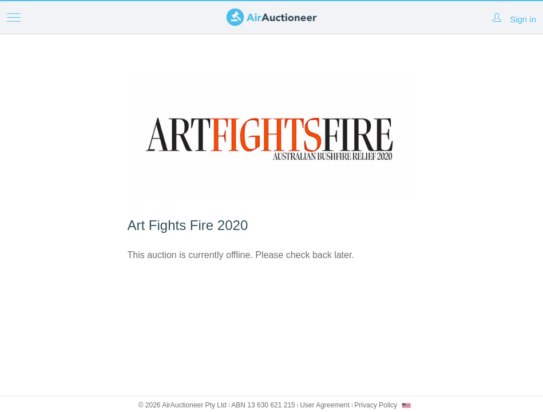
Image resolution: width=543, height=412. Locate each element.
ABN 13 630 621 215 (263, 405)
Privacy (375, 405)
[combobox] (406, 405)
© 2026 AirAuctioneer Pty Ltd (182, 405)
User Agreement (325, 405)
